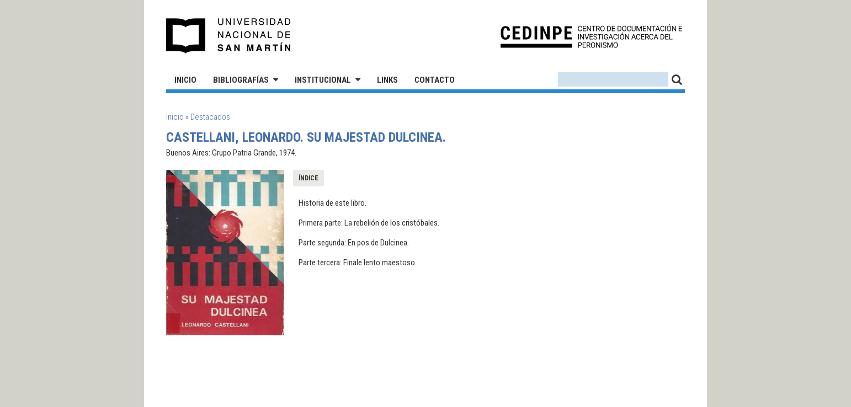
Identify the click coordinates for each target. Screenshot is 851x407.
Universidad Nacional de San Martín (228, 35)
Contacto (434, 80)
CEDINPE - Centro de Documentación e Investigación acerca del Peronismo (591, 36)
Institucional (323, 80)
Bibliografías (241, 80)
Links (387, 80)
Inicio (185, 80)
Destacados (210, 117)
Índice (308, 178)
